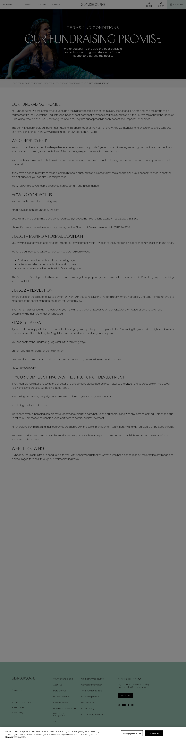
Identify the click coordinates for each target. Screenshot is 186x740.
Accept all (154, 733)
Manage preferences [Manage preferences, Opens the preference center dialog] (132, 733)
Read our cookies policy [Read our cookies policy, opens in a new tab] (15, 737)
